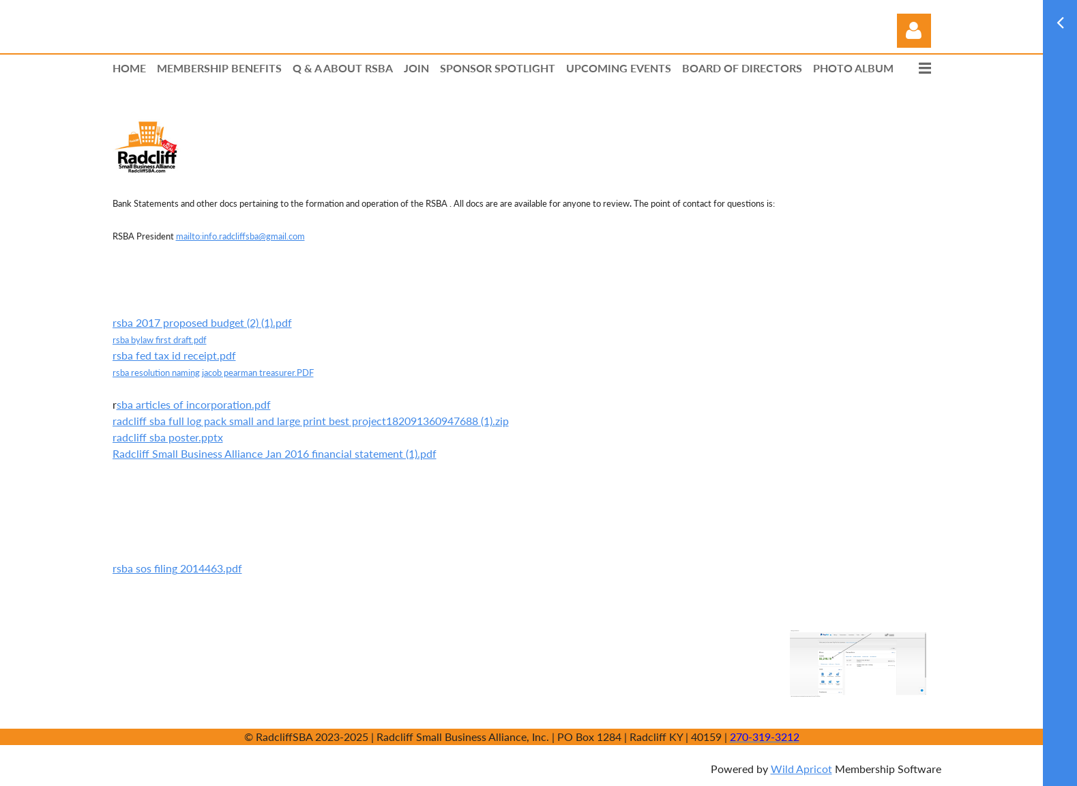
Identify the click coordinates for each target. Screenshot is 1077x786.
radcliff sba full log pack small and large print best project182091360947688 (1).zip (311, 420)
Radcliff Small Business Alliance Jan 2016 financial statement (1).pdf (275, 453)
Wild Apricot (801, 768)
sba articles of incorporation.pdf (194, 404)
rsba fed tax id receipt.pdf (174, 355)
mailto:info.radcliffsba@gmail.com (240, 236)
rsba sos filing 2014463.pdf (177, 568)
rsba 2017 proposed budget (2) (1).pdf (202, 322)
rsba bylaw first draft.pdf (160, 339)
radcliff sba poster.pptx (168, 437)
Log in (914, 31)
